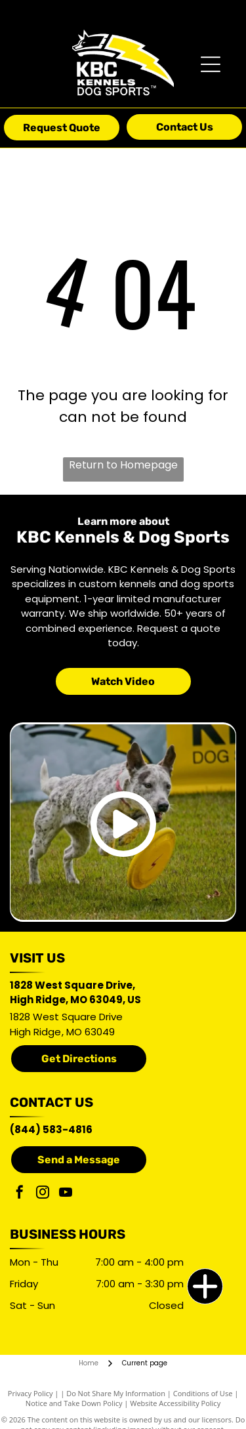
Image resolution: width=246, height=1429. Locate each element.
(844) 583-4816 (51, 1129)
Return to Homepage (123, 464)
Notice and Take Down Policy (74, 1403)
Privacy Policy (30, 1393)
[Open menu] (210, 64)
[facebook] (20, 1193)
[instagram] (42, 1193)
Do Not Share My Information (115, 1393)
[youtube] (65, 1193)
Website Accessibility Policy (175, 1403)
